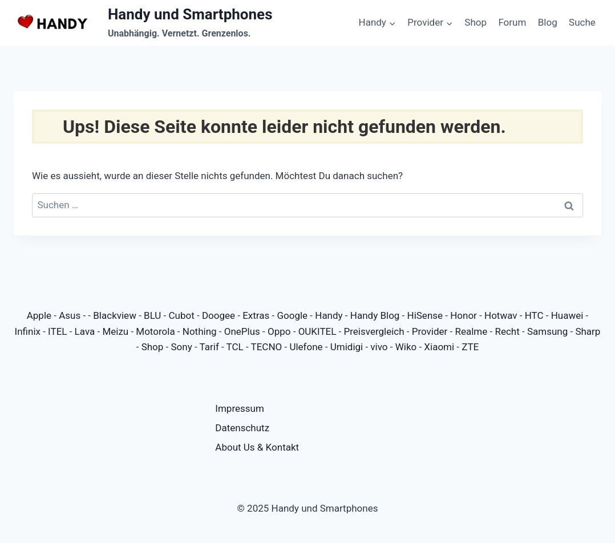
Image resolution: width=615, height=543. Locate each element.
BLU (152, 315)
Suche (582, 22)
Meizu (115, 331)
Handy (328, 315)
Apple (39, 315)
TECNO (266, 346)
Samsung (547, 331)
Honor (463, 315)
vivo (378, 346)
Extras (255, 315)
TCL (235, 346)
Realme (471, 331)
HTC (534, 315)
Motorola (155, 331)
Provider (430, 331)
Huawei (567, 315)
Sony (181, 346)
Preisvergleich (374, 331)
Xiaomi (439, 346)
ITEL (57, 331)
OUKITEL (317, 331)
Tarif (209, 346)
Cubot (182, 315)
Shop (475, 22)
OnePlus (242, 331)
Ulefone (305, 346)
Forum (512, 22)
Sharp (587, 331)
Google (292, 315)
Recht (507, 331)
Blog (547, 22)
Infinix (28, 331)
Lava (85, 331)
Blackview (114, 315)
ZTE (470, 346)
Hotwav (500, 315)
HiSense (425, 315)
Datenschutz (242, 427)
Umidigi (346, 346)
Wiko (406, 346)
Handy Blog (375, 315)
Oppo (279, 331)
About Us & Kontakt (257, 447)
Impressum (239, 408)
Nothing (200, 331)
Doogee (218, 315)
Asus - (73, 315)
